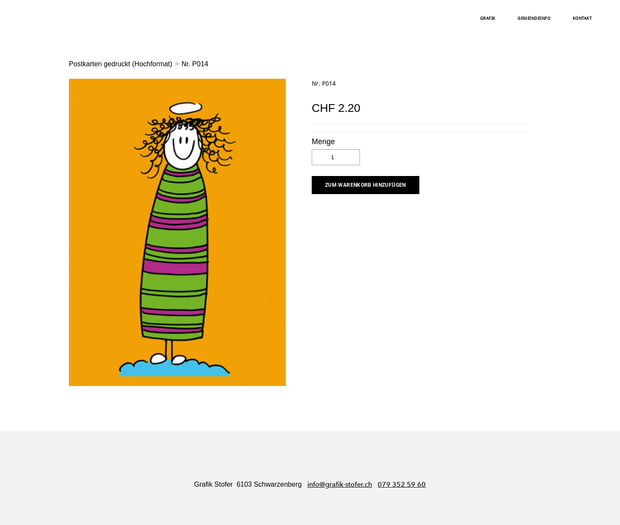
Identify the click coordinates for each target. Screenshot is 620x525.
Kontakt (582, 18)
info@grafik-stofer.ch (339, 484)
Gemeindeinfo (534, 18)
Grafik (488, 18)
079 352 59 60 (402, 484)
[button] (365, 185)
